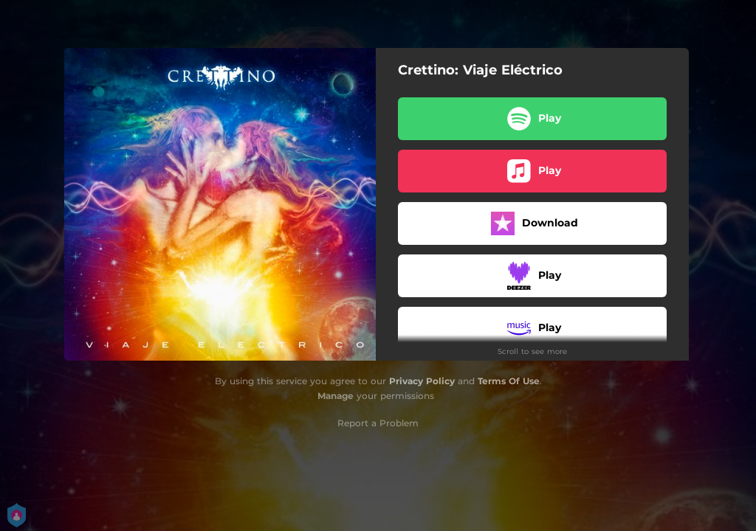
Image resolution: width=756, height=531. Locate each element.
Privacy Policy (422, 380)
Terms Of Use (509, 380)
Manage (335, 395)
